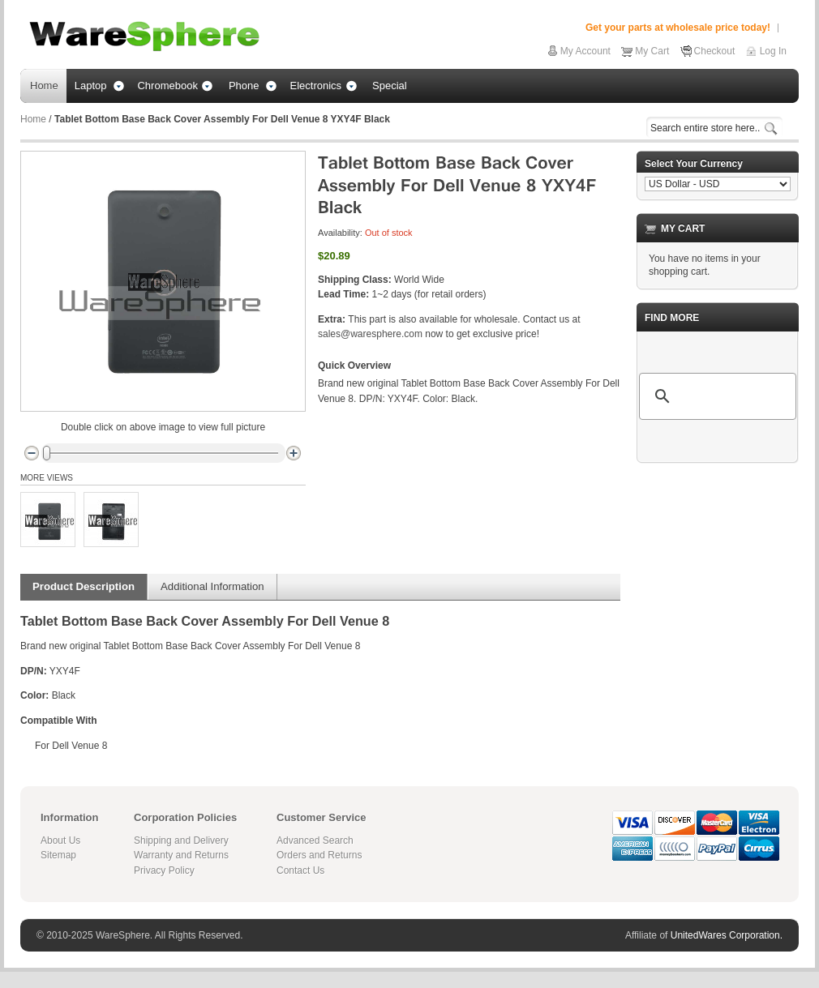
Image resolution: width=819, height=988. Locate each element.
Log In (773, 51)
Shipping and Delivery (181, 840)
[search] (715, 396)
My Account (585, 51)
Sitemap (58, 855)
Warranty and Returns (181, 855)
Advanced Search (315, 840)
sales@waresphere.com (370, 334)
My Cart (652, 51)
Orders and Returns (319, 855)
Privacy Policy (164, 870)
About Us (60, 840)
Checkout (714, 51)
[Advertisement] (718, 557)
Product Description (83, 586)
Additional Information (212, 586)
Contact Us (300, 870)
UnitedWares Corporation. (727, 935)
